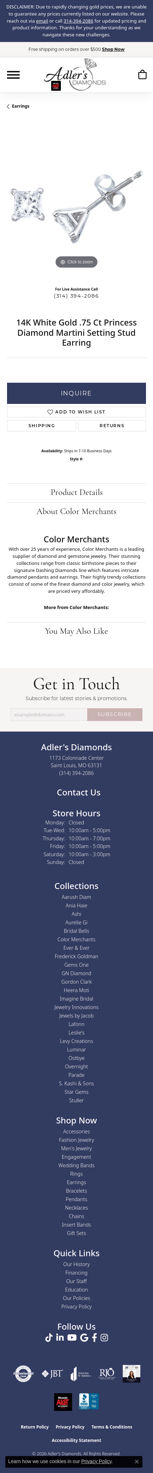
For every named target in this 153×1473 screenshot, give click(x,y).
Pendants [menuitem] (77, 1199)
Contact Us (78, 792)
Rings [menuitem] (76, 1173)
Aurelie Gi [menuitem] (76, 922)
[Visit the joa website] (81, 1374)
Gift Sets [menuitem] (76, 1233)
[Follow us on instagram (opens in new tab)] (104, 1338)
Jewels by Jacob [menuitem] (76, 1015)
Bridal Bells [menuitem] (76, 931)
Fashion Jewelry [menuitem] (76, 1140)
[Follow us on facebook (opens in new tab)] (94, 1338)
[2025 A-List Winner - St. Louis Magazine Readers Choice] (63, 1402)
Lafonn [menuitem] (76, 1024)
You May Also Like (76, 631)
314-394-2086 (78, 21)
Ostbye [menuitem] (77, 1058)
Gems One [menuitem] (76, 964)
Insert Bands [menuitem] (76, 1224)
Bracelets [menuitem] (76, 1190)
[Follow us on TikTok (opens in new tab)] (49, 1338)
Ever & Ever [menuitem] (76, 947)
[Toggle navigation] (13, 75)
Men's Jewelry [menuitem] (76, 1148)
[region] (76, 200)
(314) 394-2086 (76, 296)
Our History (76, 1264)
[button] (142, 75)
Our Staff (76, 1281)
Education (76, 1289)
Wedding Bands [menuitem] (76, 1165)
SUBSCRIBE (114, 714)
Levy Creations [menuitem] (76, 1041)
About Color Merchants (76, 512)
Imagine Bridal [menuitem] (76, 998)
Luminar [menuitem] (76, 1049)
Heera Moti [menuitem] (76, 990)
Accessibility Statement (76, 1440)
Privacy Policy (76, 1306)
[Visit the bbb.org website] (89, 1402)
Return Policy (35, 1427)
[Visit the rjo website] (107, 1374)
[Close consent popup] (137, 1462)
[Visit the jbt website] (52, 1374)
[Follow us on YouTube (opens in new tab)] (72, 1338)
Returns (112, 425)
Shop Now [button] (113, 49)
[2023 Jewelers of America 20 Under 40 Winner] (131, 1374)
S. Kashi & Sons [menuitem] (76, 1083)
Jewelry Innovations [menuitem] (77, 1007)
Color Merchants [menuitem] (77, 939)
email (42, 21)
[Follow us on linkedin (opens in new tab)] (60, 1338)
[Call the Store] (76, 773)
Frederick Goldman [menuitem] (76, 956)
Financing (76, 1272)
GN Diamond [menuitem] (76, 973)
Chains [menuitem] (76, 1216)
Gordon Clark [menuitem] (76, 981)
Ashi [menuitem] (76, 914)
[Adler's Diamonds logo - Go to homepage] (75, 74)
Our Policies (76, 1298)
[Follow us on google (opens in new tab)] (84, 1338)
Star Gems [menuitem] (77, 1092)
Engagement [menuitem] (76, 1156)
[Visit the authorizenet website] (23, 1374)
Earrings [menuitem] (76, 1182)
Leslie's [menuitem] (77, 1032)
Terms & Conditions (111, 1427)
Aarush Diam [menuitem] (76, 897)
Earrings (21, 106)
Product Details (77, 493)
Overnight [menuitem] (76, 1066)
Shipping (41, 425)
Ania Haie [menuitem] (77, 905)
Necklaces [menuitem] (76, 1207)
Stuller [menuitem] (76, 1100)
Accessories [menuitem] (76, 1131)
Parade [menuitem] (77, 1075)
